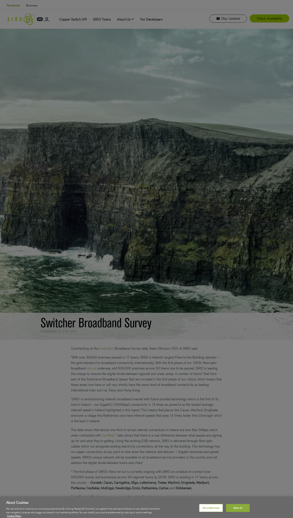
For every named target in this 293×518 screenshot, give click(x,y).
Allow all (237, 512)
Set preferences (210, 512)
